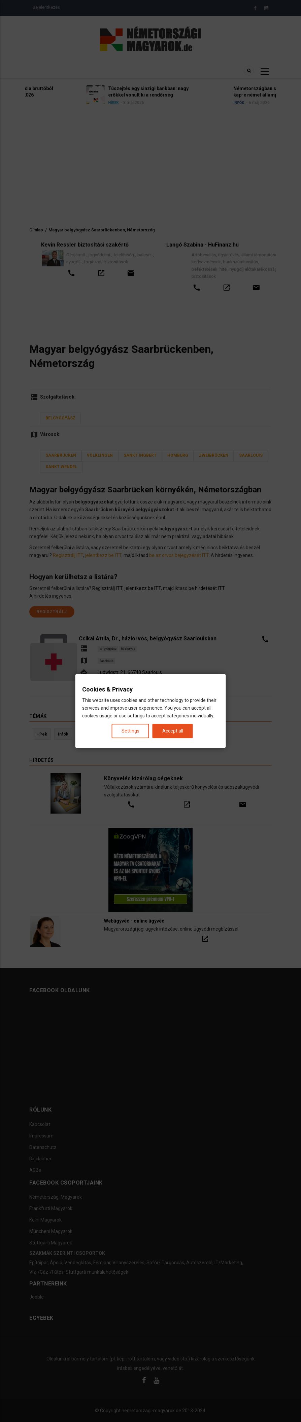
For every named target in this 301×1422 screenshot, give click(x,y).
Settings (130, 731)
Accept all (172, 731)
